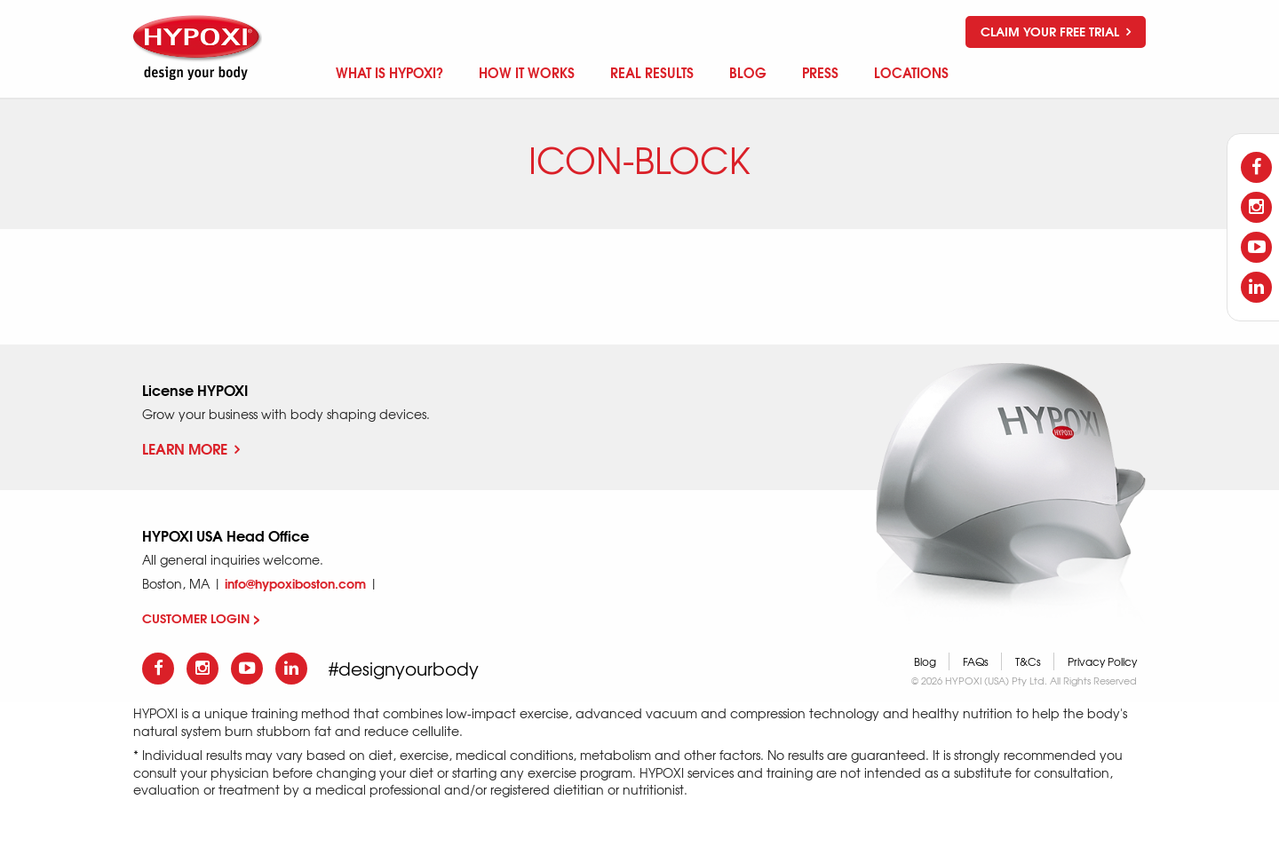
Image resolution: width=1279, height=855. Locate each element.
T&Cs (1028, 661)
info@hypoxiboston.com (295, 583)
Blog (925, 661)
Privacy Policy (1102, 661)
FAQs (976, 661)
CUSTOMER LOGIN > (201, 618)
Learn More (191, 448)
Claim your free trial (1056, 31)
